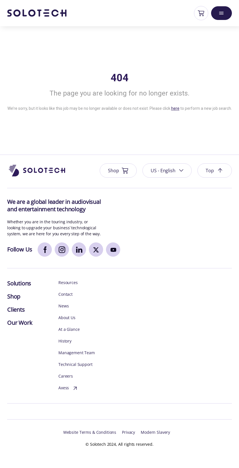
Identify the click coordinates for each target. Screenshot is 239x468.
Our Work (19, 323)
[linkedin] (79, 249)
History (65, 341)
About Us (66, 318)
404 (119, 78)
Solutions (19, 283)
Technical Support (75, 364)
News (63, 306)
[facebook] (45, 249)
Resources (68, 282)
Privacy (128, 432)
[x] (96, 249)
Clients (16, 309)
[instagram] (62, 249)
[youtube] (113, 249)
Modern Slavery (155, 432)
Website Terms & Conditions (89, 432)
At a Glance (68, 329)
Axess (68, 388)
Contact (65, 294)
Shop (13, 296)
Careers (65, 376)
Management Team (76, 353)
